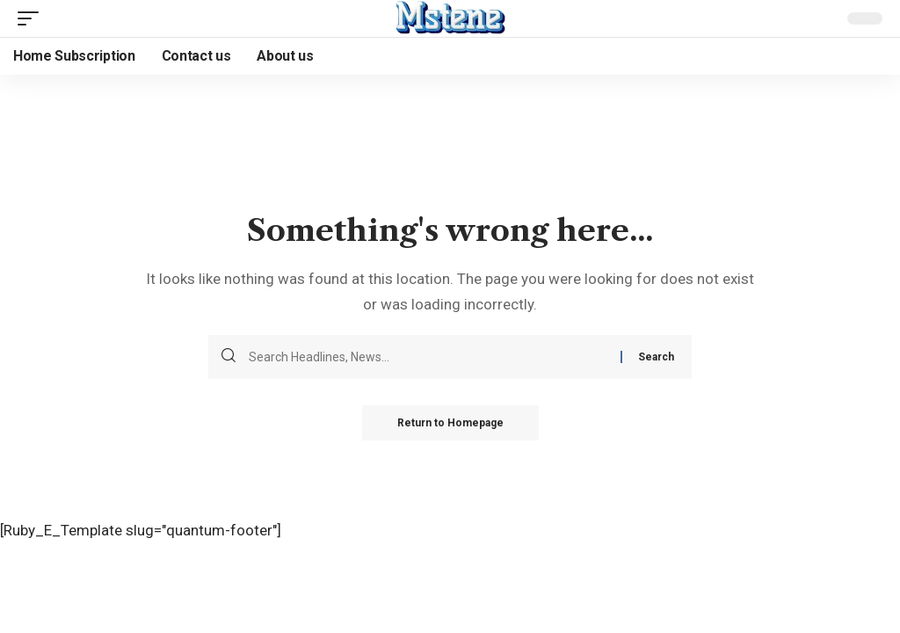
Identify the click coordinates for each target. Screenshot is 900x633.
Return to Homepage (450, 423)
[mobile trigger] (32, 18)
